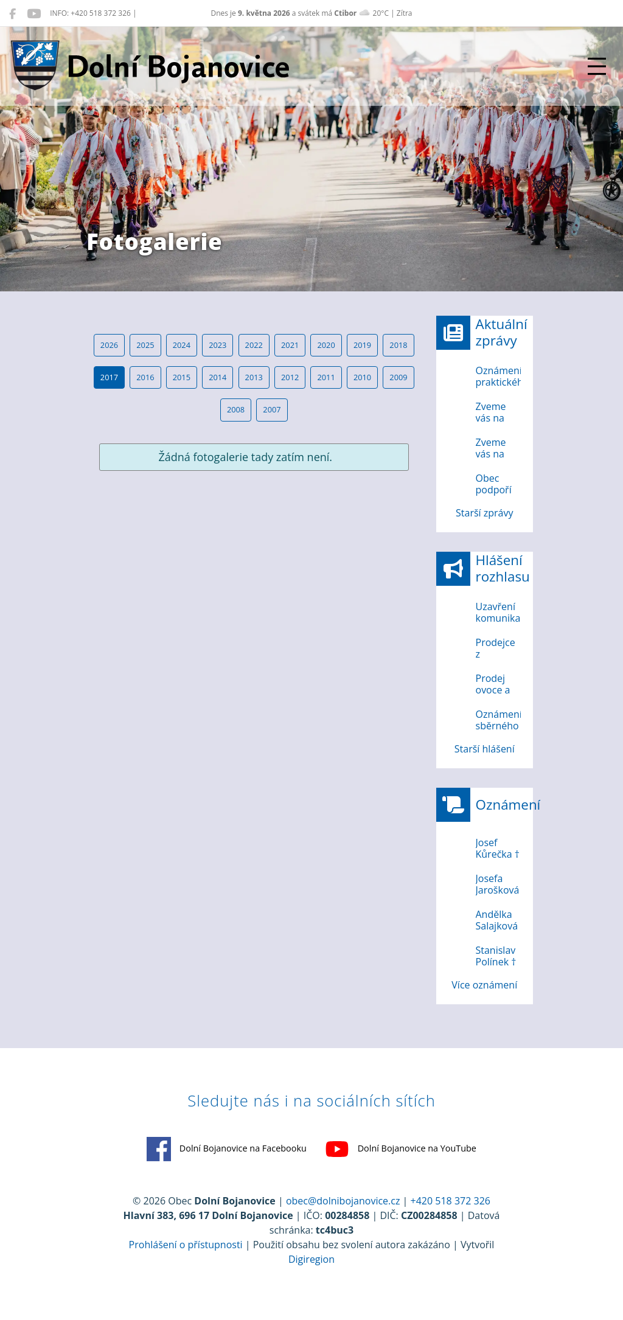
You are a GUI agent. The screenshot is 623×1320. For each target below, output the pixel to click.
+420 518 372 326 (450, 1200)
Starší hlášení (484, 749)
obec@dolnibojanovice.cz (343, 1200)
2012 (290, 377)
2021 (290, 344)
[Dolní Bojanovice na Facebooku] (12, 13)
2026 (109, 344)
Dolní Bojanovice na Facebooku (227, 1149)
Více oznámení (484, 985)
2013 (254, 377)
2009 (398, 377)
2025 (145, 344)
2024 (181, 344)
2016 (145, 377)
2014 (217, 377)
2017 (109, 377)
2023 (217, 344)
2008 (236, 409)
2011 (326, 377)
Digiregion (311, 1259)
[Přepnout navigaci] (596, 66)
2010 (362, 377)
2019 (362, 344)
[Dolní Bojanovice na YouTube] (34, 13)
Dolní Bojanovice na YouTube (400, 1149)
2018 (398, 344)
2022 (254, 344)
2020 (326, 344)
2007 (271, 409)
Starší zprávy (484, 512)
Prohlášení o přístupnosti (186, 1244)
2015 (181, 377)
